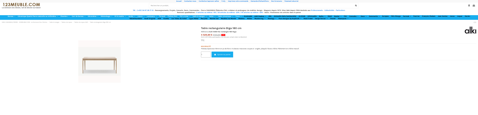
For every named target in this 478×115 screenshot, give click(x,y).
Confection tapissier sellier (209, 1)
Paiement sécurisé (291, 1)
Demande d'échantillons (260, 1)
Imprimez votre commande (238, 1)
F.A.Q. (224, 1)
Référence (205, 32)
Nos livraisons (276, 1)
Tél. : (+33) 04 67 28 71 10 (143, 10)
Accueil (179, 1)
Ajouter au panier (222, 54)
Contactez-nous (190, 1)
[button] (11, 16)
